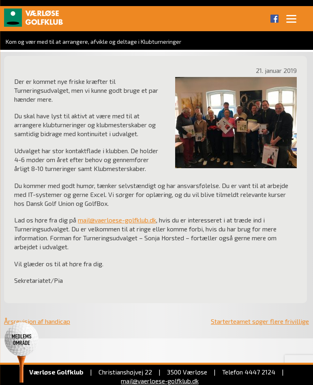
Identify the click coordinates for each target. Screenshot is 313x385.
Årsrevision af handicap (37, 321)
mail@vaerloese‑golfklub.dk (159, 381)
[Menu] (291, 18)
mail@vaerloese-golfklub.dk (117, 220)
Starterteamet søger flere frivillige (260, 321)
